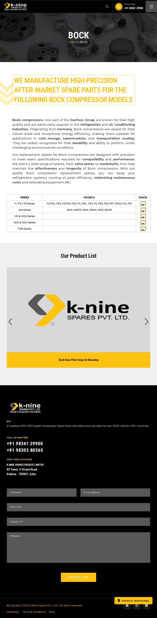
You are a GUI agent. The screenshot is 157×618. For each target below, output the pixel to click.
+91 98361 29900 (133, 8)
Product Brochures (133, 600)
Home (73, 42)
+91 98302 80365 (25, 450)
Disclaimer (13, 611)
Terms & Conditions (34, 611)
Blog (52, 611)
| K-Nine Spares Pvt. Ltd (42, 605)
